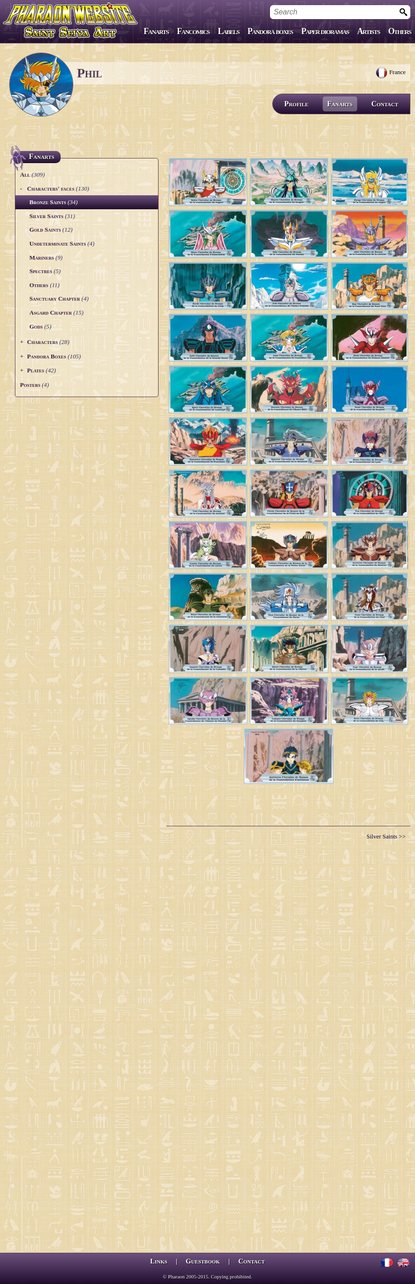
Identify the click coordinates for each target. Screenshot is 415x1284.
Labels (228, 31)
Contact (384, 104)
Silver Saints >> (386, 836)
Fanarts (156, 31)
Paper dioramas (325, 31)
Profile (296, 104)
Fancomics (193, 31)
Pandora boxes (270, 31)
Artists (368, 31)
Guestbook (203, 1261)
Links (158, 1261)
